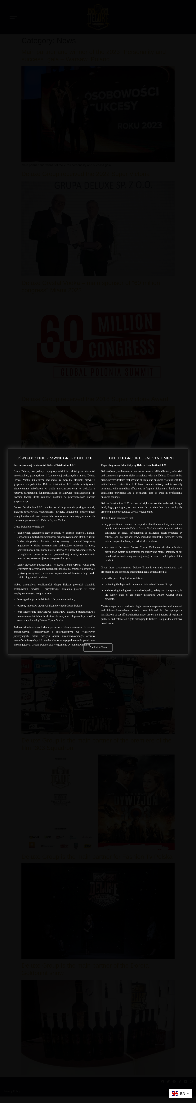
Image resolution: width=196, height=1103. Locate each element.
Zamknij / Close (98, 647)
